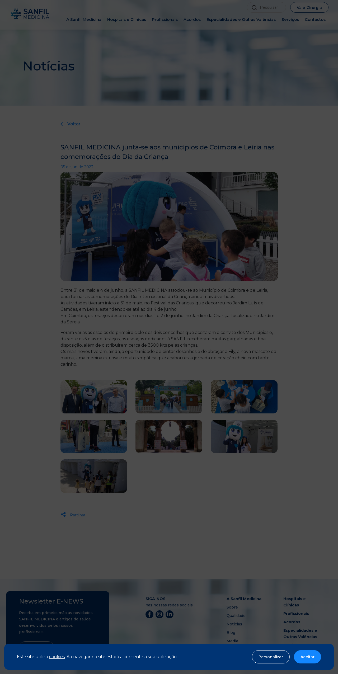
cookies (57, 656)
